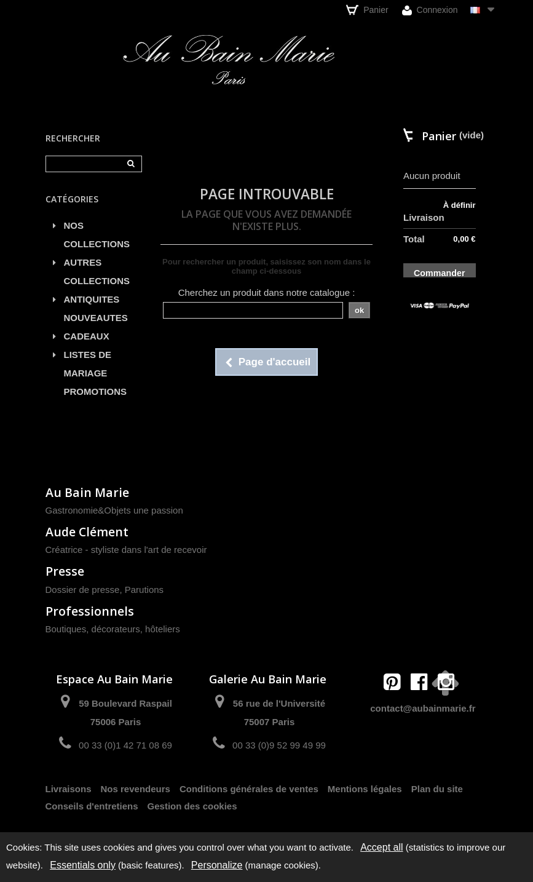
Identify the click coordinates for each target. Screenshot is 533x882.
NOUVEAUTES (96, 317)
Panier (367, 10)
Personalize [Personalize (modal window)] (217, 865)
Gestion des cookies (192, 806)
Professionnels (89, 611)
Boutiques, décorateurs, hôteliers (112, 629)
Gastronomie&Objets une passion (114, 510)
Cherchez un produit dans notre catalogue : (266, 292)
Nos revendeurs (135, 789)
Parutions (144, 589)
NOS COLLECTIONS (97, 234)
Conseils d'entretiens (91, 806)
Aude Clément (86, 531)
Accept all (381, 847)
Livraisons (68, 789)
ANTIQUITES (92, 299)
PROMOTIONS (95, 391)
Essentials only (83, 865)
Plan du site (437, 789)
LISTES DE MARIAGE (88, 363)
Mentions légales (365, 789)
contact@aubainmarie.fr (422, 708)
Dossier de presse (82, 589)
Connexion (430, 10)
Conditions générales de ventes (249, 789)
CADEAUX (86, 336)
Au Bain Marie (87, 492)
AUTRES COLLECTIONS (97, 271)
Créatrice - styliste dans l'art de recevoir (126, 549)
